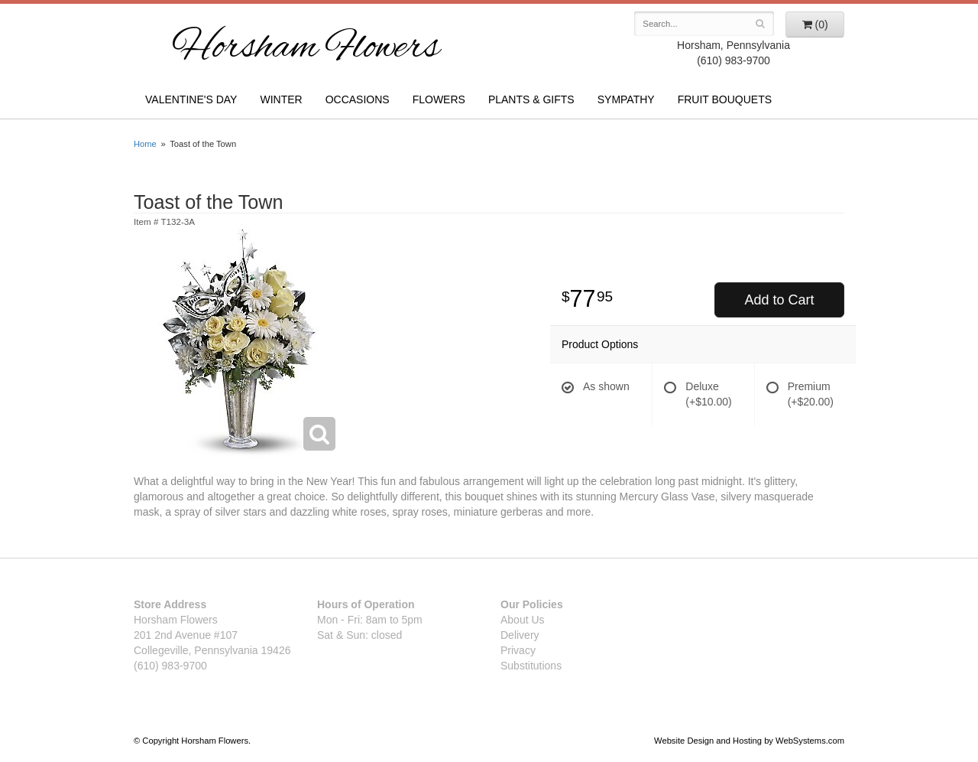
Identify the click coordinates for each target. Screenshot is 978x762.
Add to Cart (779, 300)
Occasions (357, 99)
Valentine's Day (191, 99)
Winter (281, 99)
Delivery (519, 635)
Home (145, 143)
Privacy (518, 650)
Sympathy (626, 99)
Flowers (439, 99)
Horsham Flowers (305, 49)
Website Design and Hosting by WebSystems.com (749, 740)
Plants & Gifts (531, 99)
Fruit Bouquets (725, 99)
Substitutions (531, 665)
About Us (522, 620)
